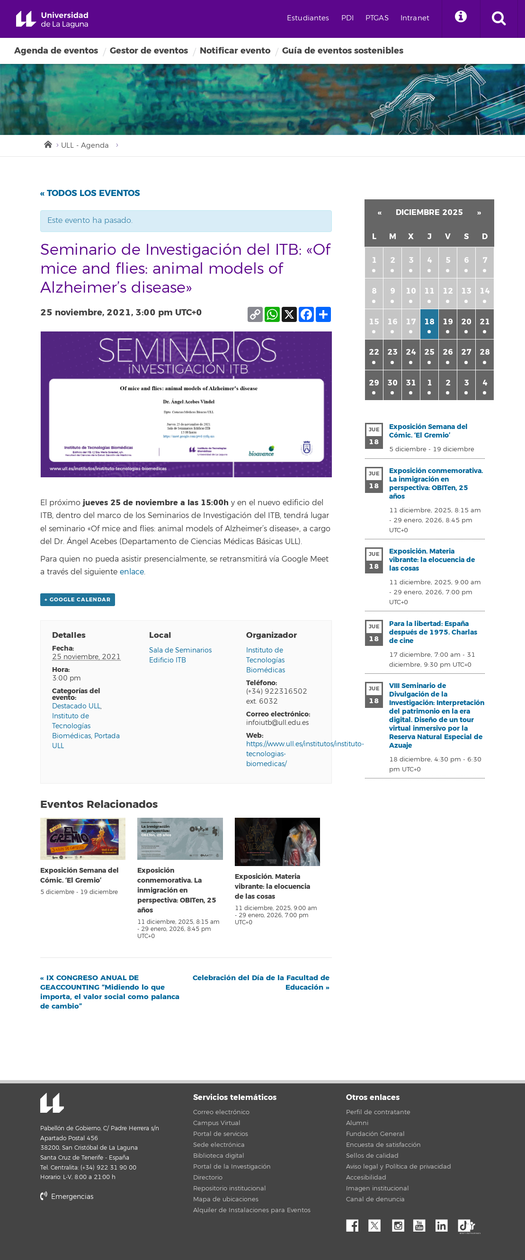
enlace (132, 572)
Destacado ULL (76, 706)
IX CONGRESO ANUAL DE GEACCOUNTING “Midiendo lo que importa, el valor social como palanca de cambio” (109, 992)
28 (485, 352)
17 (411, 322)
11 (429, 291)
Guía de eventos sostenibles (342, 50)
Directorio (207, 1177)
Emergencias (66, 1197)
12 (448, 291)
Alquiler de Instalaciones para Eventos (252, 1210)
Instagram (400, 1223)
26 (448, 352)
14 (485, 291)
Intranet (414, 18)
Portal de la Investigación (232, 1167)
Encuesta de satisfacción (383, 1145)
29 (374, 383)
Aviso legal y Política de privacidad (398, 1167)
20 (466, 322)
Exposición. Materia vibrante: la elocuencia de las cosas (272, 886)
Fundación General (375, 1134)
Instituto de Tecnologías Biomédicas (71, 726)
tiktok (467, 1223)
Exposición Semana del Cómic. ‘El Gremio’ (428, 431)
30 (392, 383)
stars (111, 1229)
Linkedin (445, 1223)
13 (466, 291)
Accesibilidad (366, 1177)
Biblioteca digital (218, 1156)
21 (485, 322)
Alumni (357, 1123)
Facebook (356, 1223)
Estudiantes (308, 18)
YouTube (423, 1223)
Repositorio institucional (229, 1188)
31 (411, 383)
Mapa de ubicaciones (225, 1199)
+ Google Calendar (77, 599)
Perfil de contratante (378, 1112)
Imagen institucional (377, 1188)
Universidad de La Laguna (52, 19)
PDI (347, 18)
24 (411, 352)
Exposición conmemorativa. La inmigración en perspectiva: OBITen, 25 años (176, 890)
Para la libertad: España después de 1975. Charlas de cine (433, 632)
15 (374, 322)
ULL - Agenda (85, 145)
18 (429, 322)
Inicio (47, 143)
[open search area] (499, 19)
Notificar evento (235, 50)
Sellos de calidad (372, 1156)
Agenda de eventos (56, 50)
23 (392, 352)
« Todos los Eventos (90, 193)
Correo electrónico (221, 1112)
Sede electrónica (219, 1145)
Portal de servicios (220, 1134)
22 (374, 352)
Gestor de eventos (149, 50)
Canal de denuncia (375, 1199)
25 (429, 352)
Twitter (378, 1223)
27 (466, 352)
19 (448, 322)
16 (392, 322)
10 (411, 291)
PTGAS (377, 18)
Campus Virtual (216, 1123)
